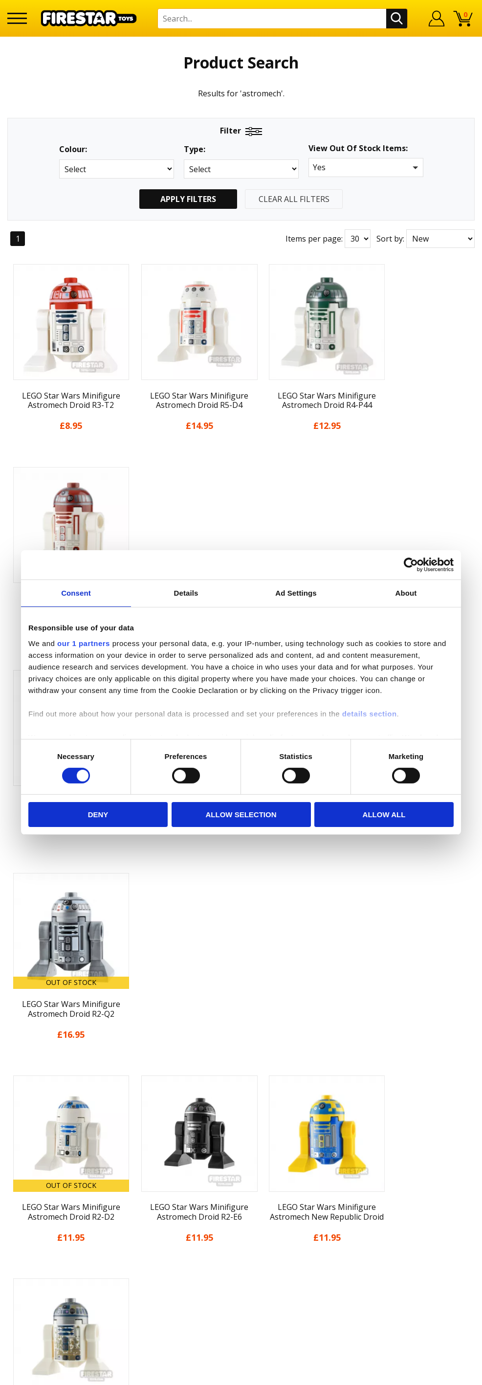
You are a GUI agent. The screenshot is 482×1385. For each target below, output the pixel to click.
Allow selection (241, 814)
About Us (24, 1189)
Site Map (23, 1302)
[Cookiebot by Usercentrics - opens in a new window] (411, 565)
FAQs (133, 1193)
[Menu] (17, 18)
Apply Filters (188, 199)
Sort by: (390, 238)
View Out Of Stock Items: (358, 149)
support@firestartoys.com (172, 1210)
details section (369, 713)
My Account (28, 1175)
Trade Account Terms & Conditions (188, 1267)
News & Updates (37, 1204)
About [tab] (406, 593)
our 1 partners (83, 643)
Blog (15, 1217)
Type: (194, 149)
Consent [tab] (76, 593)
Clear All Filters (294, 199)
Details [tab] (186, 593)
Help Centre (146, 1177)
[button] (365, 167)
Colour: (73, 149)
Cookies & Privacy (39, 1260)
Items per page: (314, 238)
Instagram (304, 1200)
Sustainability (32, 1288)
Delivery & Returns (41, 1232)
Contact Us (144, 1161)
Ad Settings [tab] (295, 593)
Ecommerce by (438, 1373)
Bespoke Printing (156, 1251)
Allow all (384, 814)
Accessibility (29, 1274)
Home (18, 1161)
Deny (98, 814)
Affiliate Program (155, 1282)
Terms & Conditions (43, 1246)
